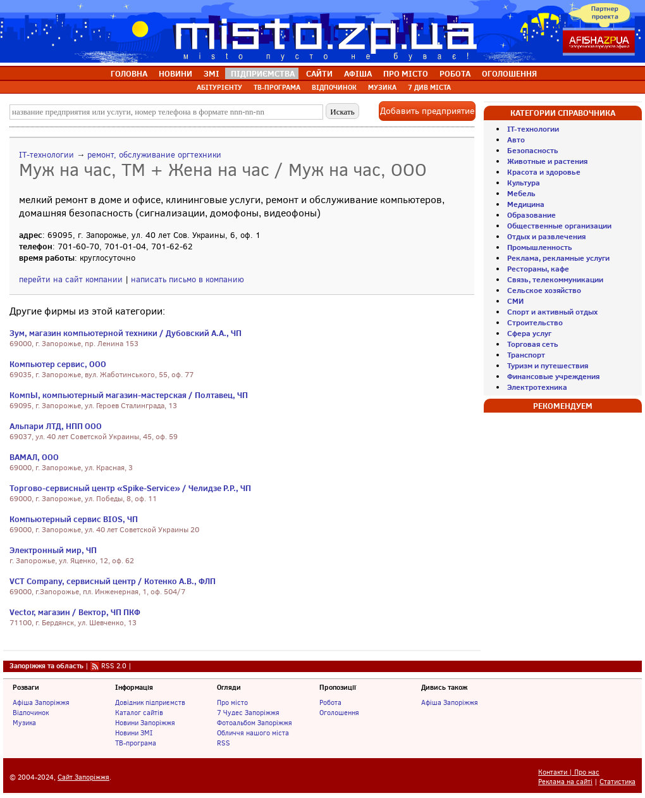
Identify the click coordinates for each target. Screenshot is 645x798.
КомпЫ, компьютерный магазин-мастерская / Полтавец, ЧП (128, 395)
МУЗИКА (382, 87)
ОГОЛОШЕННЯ (509, 73)
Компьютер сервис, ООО (57, 364)
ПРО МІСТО (405, 73)
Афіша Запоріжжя (41, 702)
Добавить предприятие (427, 111)
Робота (330, 702)
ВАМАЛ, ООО (34, 457)
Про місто (232, 702)
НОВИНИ (175, 73)
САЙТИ (319, 73)
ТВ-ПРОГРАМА (277, 87)
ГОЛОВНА (129, 73)
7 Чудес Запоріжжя (248, 712)
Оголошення (339, 712)
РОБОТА (454, 73)
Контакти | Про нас (568, 772)
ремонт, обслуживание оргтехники (154, 154)
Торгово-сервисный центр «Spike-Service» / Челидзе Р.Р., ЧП (130, 488)
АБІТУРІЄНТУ (219, 87)
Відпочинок (31, 712)
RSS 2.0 (113, 665)
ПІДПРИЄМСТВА (263, 73)
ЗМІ (211, 73)
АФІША (358, 73)
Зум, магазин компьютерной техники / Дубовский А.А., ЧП (125, 333)
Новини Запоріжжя (145, 722)
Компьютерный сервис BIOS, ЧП (73, 519)
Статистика (617, 782)
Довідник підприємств (150, 702)
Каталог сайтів (139, 712)
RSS (223, 743)
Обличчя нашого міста (253, 732)
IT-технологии (46, 154)
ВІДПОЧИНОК (334, 87)
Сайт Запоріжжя (83, 777)
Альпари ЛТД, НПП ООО (55, 426)
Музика (24, 722)
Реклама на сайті (565, 782)
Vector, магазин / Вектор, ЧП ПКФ (74, 612)
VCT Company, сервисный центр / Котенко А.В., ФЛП (112, 581)
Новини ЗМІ (133, 732)
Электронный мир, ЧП (53, 550)
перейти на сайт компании (71, 279)
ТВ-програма (135, 743)
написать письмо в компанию (187, 279)
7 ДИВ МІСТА (429, 87)
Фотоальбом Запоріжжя (254, 722)
